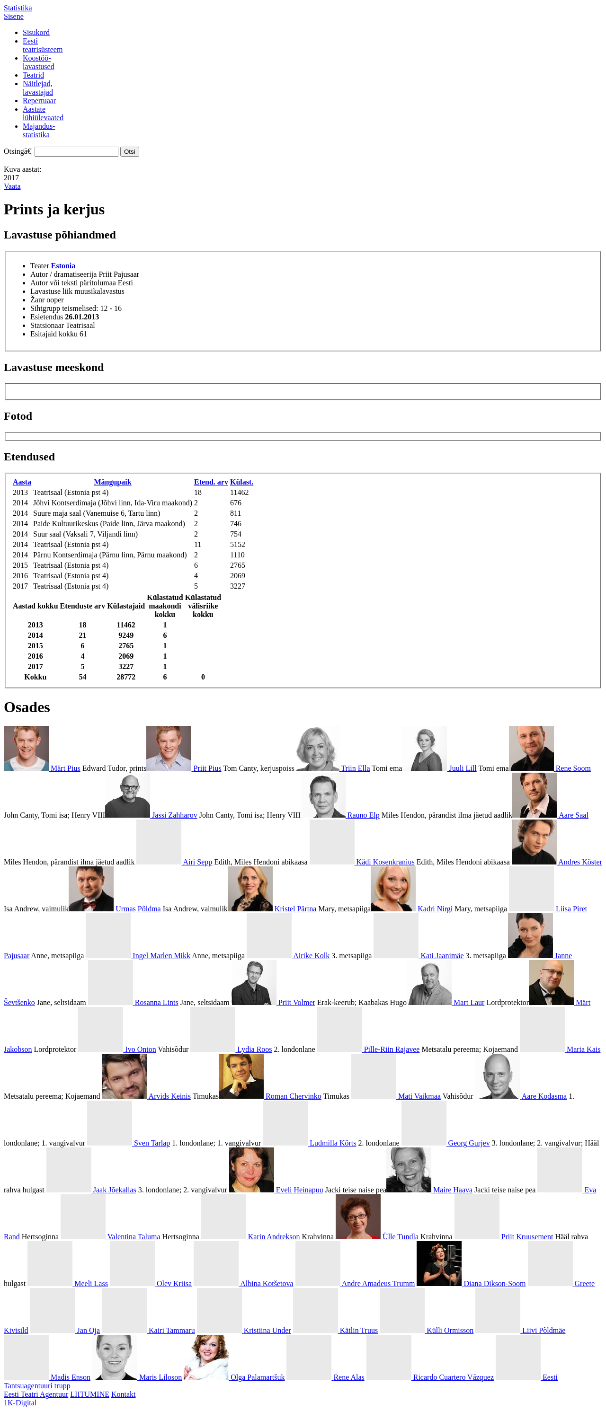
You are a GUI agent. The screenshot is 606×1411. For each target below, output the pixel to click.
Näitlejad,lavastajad (38, 87)
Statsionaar (47, 325)
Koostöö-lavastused (38, 62)
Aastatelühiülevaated (43, 113)
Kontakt (123, 1394)
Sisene (14, 16)
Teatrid (33, 75)
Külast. (241, 482)
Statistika (18, 8)
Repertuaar (39, 101)
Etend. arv (211, 482)
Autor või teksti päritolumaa (73, 283)
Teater (39, 266)
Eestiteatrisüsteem (42, 45)
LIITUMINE (89, 1394)
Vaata (12, 186)
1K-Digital (20, 1403)
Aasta (22, 482)
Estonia (63, 266)
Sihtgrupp (45, 308)
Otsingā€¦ (18, 151)
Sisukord (36, 32)
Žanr (37, 300)
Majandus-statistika (39, 130)
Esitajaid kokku (54, 334)
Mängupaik (112, 482)
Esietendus (46, 317)
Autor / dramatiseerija (63, 274)
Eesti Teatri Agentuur (36, 1394)
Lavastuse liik (51, 291)
